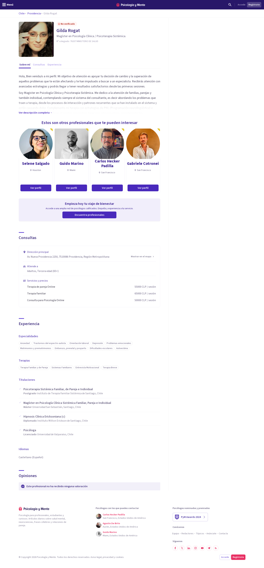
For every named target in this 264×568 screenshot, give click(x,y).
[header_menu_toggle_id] (7, 4)
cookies (120, 557)
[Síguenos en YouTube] (202, 548)
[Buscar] (230, 4)
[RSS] (215, 548)
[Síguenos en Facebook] (175, 548)
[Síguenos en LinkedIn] (188, 548)
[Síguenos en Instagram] (195, 548)
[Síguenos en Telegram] (209, 548)
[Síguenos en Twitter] (182, 548)
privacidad (108, 557)
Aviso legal (96, 557)
